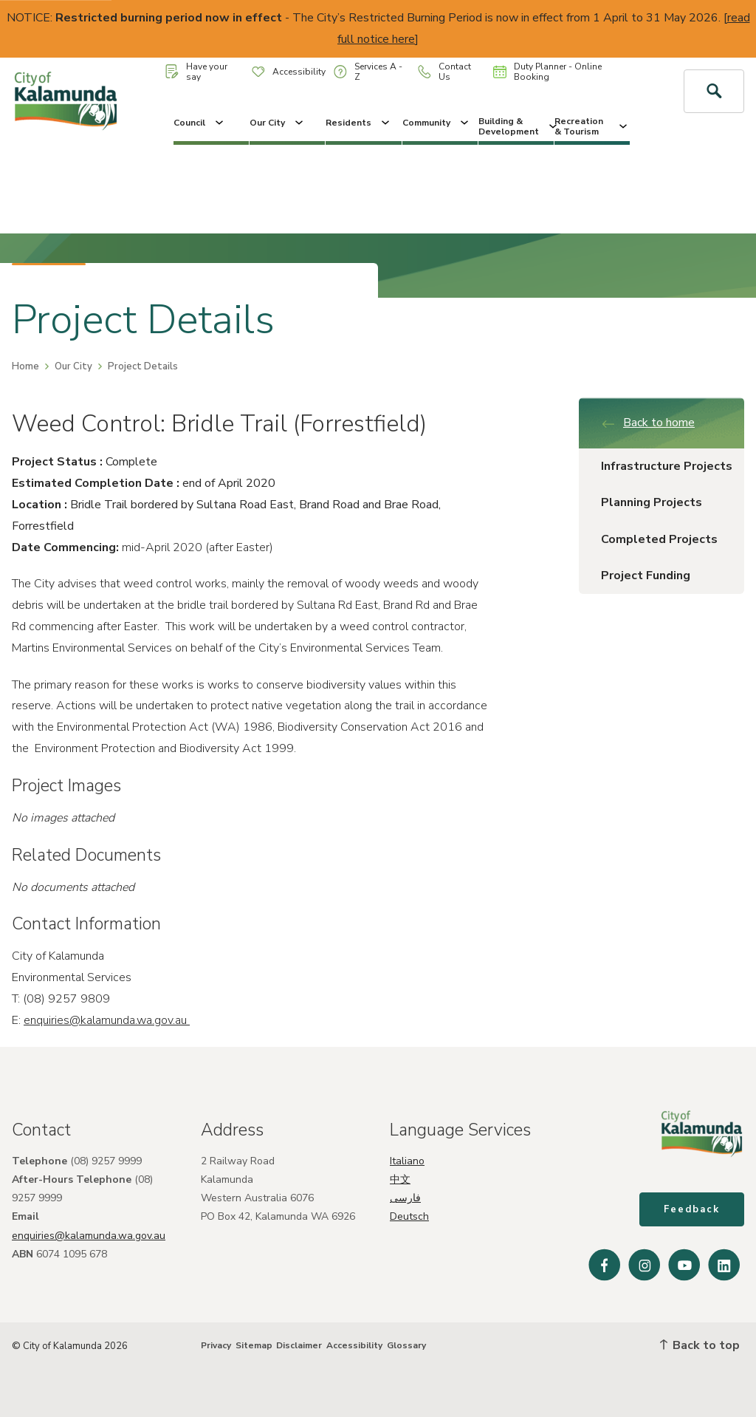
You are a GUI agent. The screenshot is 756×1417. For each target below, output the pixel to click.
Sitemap (254, 1345)
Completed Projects (659, 539)
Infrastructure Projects (666, 466)
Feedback (692, 1209)
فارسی (405, 1198)
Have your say (196, 72)
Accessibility (289, 72)
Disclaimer (299, 1345)
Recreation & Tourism (592, 126)
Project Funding (645, 575)
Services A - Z (368, 72)
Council (199, 122)
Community (436, 122)
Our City (278, 122)
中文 (400, 1179)
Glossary (406, 1345)
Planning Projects (651, 502)
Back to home (648, 422)
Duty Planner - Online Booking (547, 72)
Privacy (216, 1345)
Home (25, 366)
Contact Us (444, 72)
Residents (359, 122)
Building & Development (516, 126)
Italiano (407, 1161)
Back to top (700, 1345)
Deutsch (409, 1216)
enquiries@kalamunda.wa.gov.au (107, 1020)
